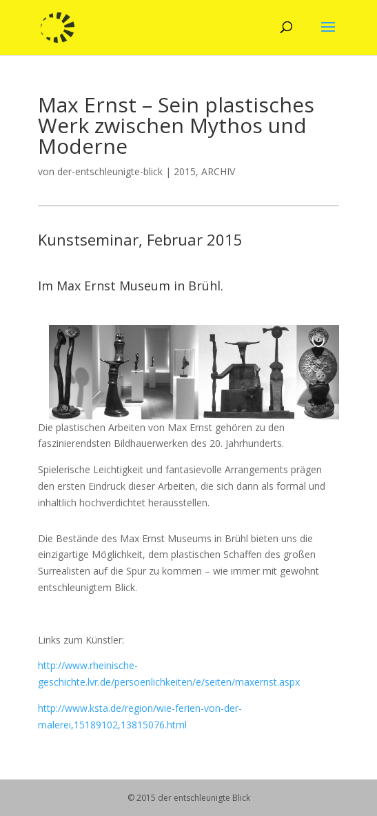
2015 (185, 171)
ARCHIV (218, 171)
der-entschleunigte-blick (110, 171)
